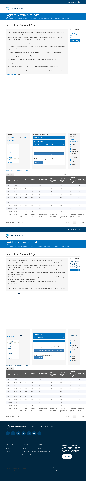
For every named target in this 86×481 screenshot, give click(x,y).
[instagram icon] (29, 433)
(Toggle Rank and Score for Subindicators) (17, 170)
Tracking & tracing (73, 161)
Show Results (38, 162)
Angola (9, 149)
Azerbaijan (10, 162)
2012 (17, 137)
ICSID (51, 426)
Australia (10, 157)
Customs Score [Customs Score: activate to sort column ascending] (33, 180)
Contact (8, 455)
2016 (25, 137)
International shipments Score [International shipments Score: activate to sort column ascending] (53, 180)
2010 (12, 137)
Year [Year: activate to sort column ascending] (15, 180)
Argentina (10, 152)
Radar (8, 75)
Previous (68, 222)
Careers (8, 451)
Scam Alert (73, 468)
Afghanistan (10, 145)
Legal (34, 468)
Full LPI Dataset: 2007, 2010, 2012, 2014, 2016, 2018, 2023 (75, 35)
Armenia (9, 154)
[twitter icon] (18, 433)
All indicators (73, 139)
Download (75, 41)
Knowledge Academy (44, 451)
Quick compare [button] (38, 141)
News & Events (71, 2)
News (7, 448)
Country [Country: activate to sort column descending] (9, 180)
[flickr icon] (39, 433)
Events (40, 445)
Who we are (9, 445)
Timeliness (73, 164)
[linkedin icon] (24, 433)
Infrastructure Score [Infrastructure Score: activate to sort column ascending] (43, 180)
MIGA (46, 426)
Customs (73, 147)
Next (83, 222)
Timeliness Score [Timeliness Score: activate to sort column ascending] (81, 180)
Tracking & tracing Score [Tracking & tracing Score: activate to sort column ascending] (72, 180)
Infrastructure (74, 149)
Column (13, 75)
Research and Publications (30, 455)
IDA (38, 426)
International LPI (22, 19)
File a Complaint (55, 470)
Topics (24, 448)
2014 (21, 137)
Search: (75, 174)
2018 (8, 140)
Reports (65, 19)
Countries (25, 445)
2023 (12, 140)
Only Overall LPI (74, 141)
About (11, 19)
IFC (42, 426)
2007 (8, 137)
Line (19, 75)
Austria (9, 159)
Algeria (9, 147)
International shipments (74, 152)
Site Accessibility (51, 468)
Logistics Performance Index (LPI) (23, 15)
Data (39, 448)
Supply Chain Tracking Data (41, 19)
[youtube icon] (34, 433)
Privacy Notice (41, 468)
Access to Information (62, 468)
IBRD (33, 426)
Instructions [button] (38, 137)
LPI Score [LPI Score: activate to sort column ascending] (26, 180)
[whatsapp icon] (13, 433)
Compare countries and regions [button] (44, 144)
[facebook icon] (8, 433)
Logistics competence (74, 156)
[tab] (49, 137)
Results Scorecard (43, 455)
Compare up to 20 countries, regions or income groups (49, 154)
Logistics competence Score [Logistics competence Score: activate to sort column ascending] (63, 180)
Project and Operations (29, 451)
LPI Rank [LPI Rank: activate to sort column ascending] (21, 180)
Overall (73, 144)
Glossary (57, 19)
